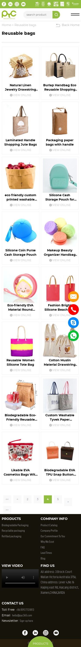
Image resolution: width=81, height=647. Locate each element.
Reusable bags (25, 25)
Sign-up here (26, 620)
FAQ (43, 547)
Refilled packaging (11, 536)
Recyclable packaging (13, 530)
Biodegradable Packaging (15, 525)
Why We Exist (47, 541)
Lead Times (46, 552)
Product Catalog (49, 525)
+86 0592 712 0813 (25, 609)
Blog (43, 558)
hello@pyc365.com (22, 615)
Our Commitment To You (53, 536)
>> (7, 510)
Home (6, 25)
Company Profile (49, 530)
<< (7, 499)
